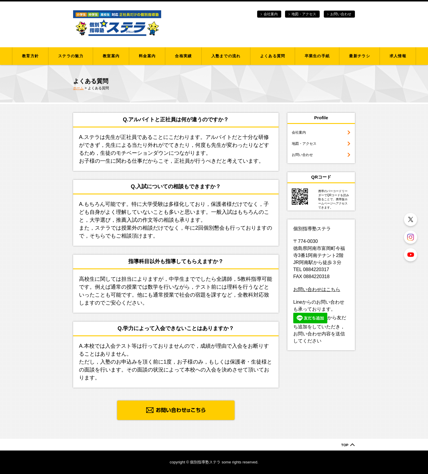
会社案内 (271, 14)
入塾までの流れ (226, 56)
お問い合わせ (340, 14)
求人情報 (398, 56)
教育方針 (30, 56)
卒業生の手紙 (317, 56)
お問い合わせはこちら (316, 289)
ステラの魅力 (70, 56)
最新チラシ (359, 56)
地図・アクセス (303, 14)
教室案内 (111, 56)
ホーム (78, 88)
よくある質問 (272, 56)
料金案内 (147, 56)
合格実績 (183, 56)
